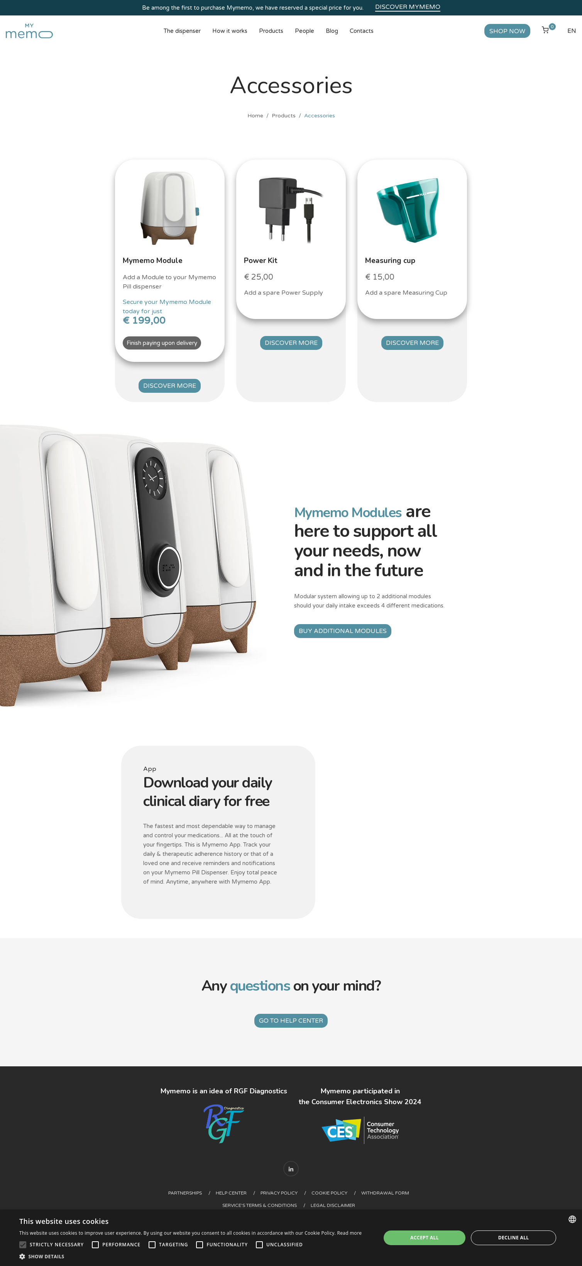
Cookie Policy (336, 1189)
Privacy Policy (281, 1189)
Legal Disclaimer (337, 1201)
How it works (229, 36)
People (304, 36)
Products (271, 36)
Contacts (362, 36)
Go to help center (291, 1017)
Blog (332, 36)
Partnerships (178, 1189)
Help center (228, 1189)
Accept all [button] (424, 1237)
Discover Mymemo (407, 7)
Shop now (496, 37)
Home (255, 127)
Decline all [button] (513, 1237)
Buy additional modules (343, 631)
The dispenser (182, 36)
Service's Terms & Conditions (259, 1201)
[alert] (291, 1238)
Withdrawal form (397, 1189)
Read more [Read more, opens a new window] (349, 1233)
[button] (190, 1256)
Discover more (169, 390)
